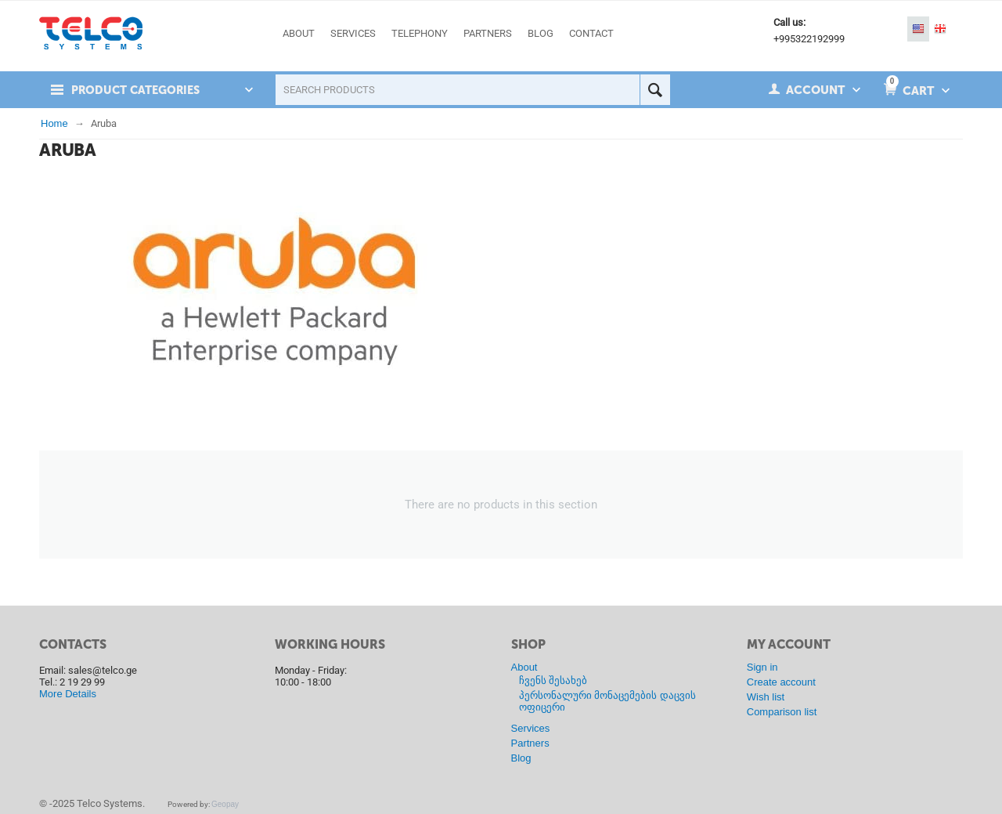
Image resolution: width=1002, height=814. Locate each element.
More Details (67, 694)
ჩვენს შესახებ (553, 680)
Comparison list (782, 712)
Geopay (225, 804)
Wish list (765, 697)
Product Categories (138, 90)
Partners (530, 743)
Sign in (762, 667)
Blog (521, 758)
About (524, 667)
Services (530, 728)
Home (54, 123)
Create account (781, 682)
